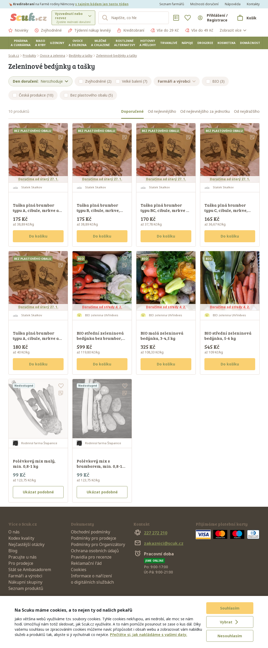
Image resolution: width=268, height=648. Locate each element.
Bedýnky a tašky (80, 55)
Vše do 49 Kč (199, 30)
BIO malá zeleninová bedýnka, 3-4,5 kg (162, 335)
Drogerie (205, 43)
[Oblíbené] (187, 18)
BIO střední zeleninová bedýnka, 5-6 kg (228, 335)
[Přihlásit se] (213, 18)
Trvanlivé (168, 43)
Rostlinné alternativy (124, 43)
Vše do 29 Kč (164, 30)
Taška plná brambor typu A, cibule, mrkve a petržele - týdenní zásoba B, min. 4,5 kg (36, 212)
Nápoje (187, 43)
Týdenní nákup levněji (89, 30)
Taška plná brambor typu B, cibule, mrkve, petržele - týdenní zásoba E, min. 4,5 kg (98, 212)
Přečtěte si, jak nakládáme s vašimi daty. (148, 634)
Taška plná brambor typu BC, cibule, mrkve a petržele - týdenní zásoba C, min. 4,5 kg (165, 212)
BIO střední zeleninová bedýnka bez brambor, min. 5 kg (100, 338)
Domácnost (250, 43)
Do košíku (38, 236)
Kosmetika (226, 43)
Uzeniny (57, 43)
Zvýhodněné (48, 30)
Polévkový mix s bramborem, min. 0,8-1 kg (99, 466)
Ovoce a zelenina (78, 43)
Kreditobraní (130, 30)
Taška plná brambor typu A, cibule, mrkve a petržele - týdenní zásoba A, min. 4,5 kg (36, 340)
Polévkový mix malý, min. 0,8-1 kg (34, 463)
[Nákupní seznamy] (176, 18)
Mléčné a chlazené (100, 43)
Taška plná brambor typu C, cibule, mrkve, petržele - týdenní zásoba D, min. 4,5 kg (226, 212)
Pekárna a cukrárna (21, 43)
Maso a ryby (40, 43)
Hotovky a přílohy (147, 43)
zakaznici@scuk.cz (158, 543)
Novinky (18, 30)
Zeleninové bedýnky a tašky (116, 55)
